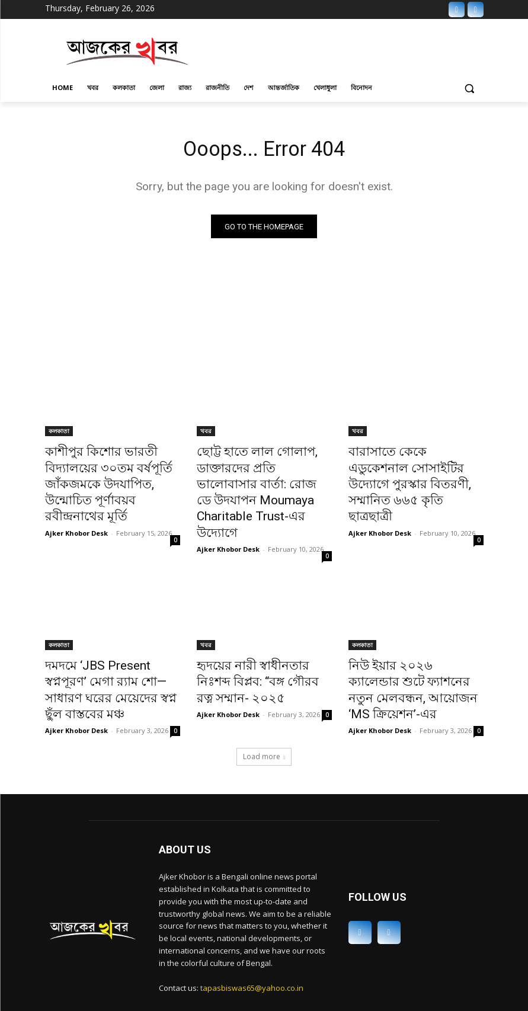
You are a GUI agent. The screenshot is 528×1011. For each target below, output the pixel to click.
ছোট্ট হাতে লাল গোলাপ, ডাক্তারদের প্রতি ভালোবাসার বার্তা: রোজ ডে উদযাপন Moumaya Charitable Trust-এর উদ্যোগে (263, 480)
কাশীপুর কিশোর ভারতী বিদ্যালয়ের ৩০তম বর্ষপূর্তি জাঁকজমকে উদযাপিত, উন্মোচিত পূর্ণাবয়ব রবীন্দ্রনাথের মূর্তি (109, 473)
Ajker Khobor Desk (76, 507)
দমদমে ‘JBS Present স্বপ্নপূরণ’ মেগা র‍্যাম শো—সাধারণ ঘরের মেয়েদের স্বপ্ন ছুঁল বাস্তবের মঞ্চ (105, 649)
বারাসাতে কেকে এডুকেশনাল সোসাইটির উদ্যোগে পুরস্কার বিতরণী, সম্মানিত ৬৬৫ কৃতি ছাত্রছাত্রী (405, 473)
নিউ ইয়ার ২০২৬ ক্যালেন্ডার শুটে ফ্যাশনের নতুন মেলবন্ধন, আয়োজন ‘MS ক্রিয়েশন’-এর (414, 649)
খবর (206, 434)
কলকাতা (59, 434)
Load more (264, 703)
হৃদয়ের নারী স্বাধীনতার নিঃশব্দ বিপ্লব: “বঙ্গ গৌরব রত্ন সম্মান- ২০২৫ (256, 649)
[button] (470, 88)
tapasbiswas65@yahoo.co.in (251, 934)
